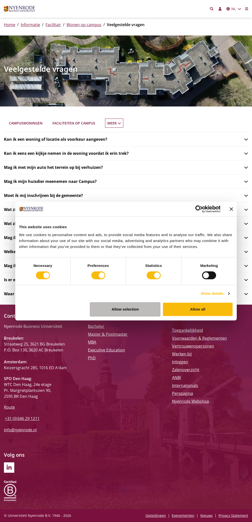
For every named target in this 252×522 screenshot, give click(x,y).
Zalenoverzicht (185, 369)
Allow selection (125, 309)
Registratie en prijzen (125, 123)
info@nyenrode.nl (20, 430)
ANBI (176, 377)
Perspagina (182, 393)
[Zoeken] (212, 9)
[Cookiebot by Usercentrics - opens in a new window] (198, 209)
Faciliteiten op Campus (73, 123)
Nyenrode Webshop (190, 401)
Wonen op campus (83, 24)
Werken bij (182, 354)
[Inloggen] (220, 9)
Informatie (30, 24)
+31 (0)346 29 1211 (22, 418)
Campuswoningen (26, 123)
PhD (92, 358)
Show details (212, 293)
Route (9, 407)
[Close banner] (231, 209)
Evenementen (183, 515)
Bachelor (96, 326)
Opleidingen (155, 515)
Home (9, 24)
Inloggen (180, 362)
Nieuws (206, 515)
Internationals (185, 385)
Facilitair (53, 24)
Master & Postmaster (107, 334)
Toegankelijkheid (187, 330)
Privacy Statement (233, 515)
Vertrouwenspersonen (193, 346)
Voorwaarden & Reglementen (199, 338)
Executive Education (106, 350)
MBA (92, 342)
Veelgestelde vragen (176, 123)
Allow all (197, 309)
